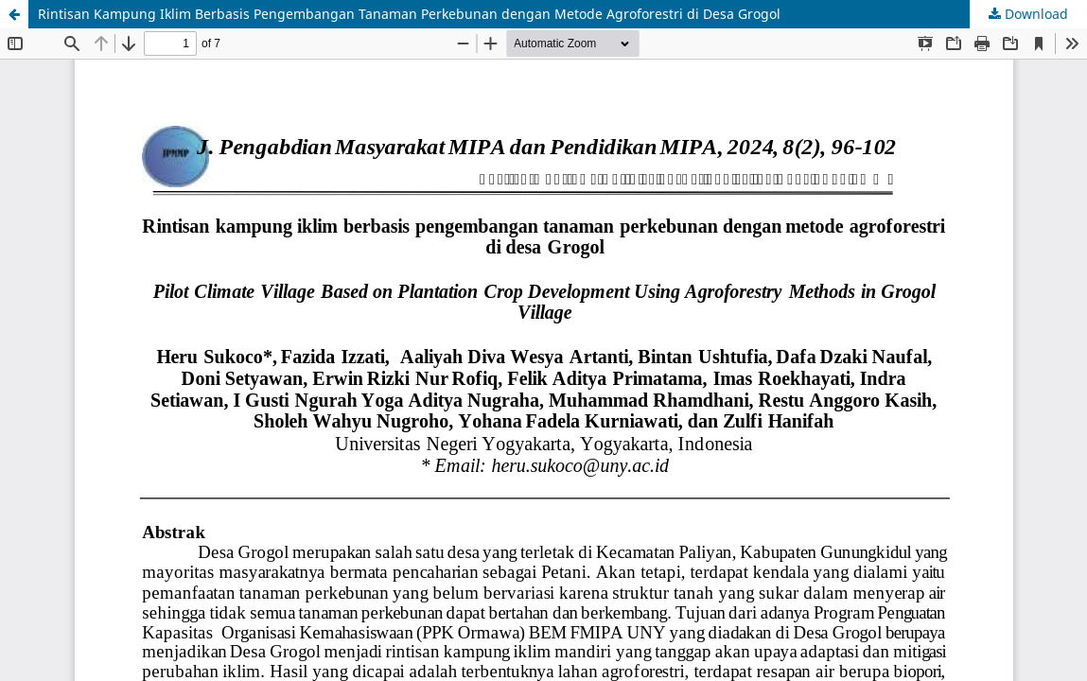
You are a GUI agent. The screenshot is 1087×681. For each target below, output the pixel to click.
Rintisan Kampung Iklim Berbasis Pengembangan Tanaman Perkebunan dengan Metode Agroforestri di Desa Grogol (409, 14)
